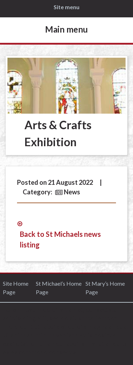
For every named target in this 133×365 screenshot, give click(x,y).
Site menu (66, 7)
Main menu (66, 29)
